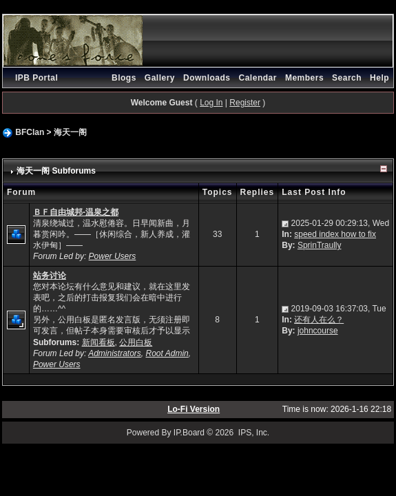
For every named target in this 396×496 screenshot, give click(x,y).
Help (379, 78)
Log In (211, 102)
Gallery (160, 78)
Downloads (207, 78)
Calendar (258, 78)
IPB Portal (36, 78)
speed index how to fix (335, 234)
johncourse (318, 330)
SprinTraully (320, 245)
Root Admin (167, 353)
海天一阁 (70, 132)
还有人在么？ (319, 319)
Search (347, 78)
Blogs (124, 78)
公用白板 (135, 342)
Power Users (112, 256)
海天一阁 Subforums (56, 171)
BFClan (29, 132)
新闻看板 (98, 342)
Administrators (114, 353)
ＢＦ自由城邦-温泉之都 (75, 212)
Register (244, 102)
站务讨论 (49, 275)
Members (304, 78)
